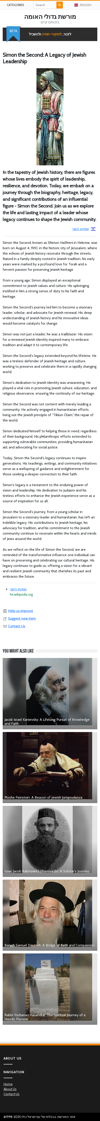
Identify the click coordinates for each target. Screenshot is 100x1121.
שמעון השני (84, 229)
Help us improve (18, 611)
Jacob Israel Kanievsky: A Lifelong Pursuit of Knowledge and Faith (46, 721)
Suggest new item (19, 618)
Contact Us (14, 626)
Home (8, 1084)
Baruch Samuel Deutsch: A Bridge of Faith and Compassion (49, 945)
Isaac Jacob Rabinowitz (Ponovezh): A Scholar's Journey (46, 871)
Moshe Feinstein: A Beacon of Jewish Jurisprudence (43, 797)
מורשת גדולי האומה (50, 16)
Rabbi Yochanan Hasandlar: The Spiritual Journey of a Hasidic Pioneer (44, 1017)
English (82, 5)
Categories (15, 5)
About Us (10, 1089)
